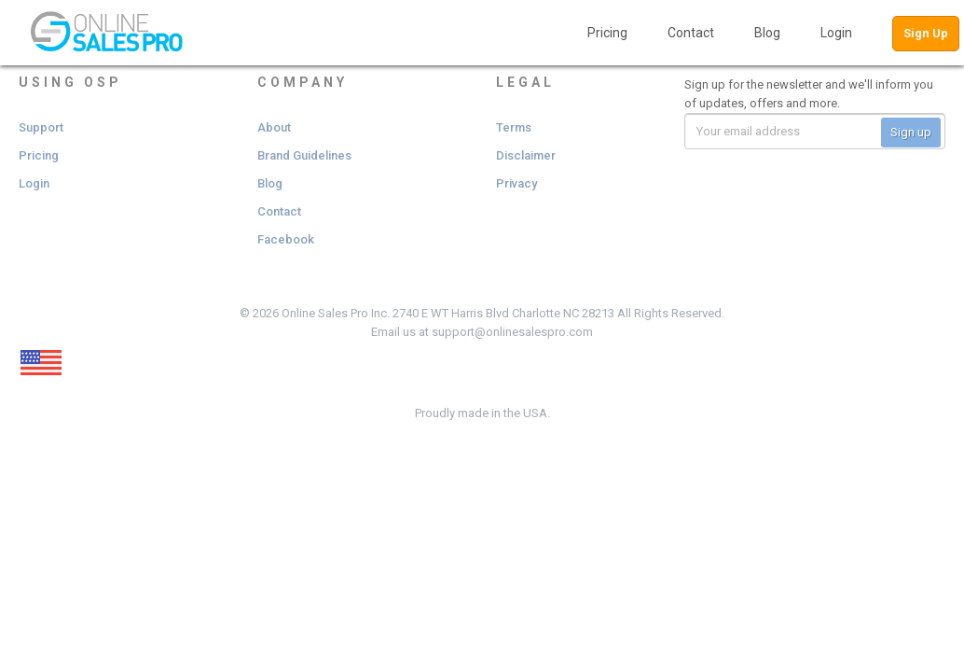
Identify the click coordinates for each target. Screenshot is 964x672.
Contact (691, 32)
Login (836, 32)
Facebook (285, 239)
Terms (513, 127)
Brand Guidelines (304, 155)
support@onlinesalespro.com (512, 332)
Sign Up (925, 33)
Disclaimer (526, 155)
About (274, 127)
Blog (767, 32)
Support (41, 127)
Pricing (607, 32)
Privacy (516, 183)
